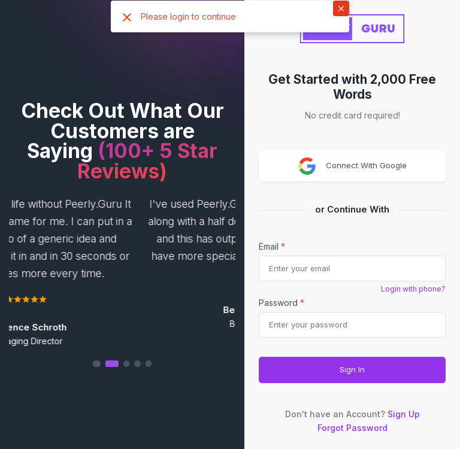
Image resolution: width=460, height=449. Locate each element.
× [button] (341, 8)
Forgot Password (352, 428)
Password (281, 303)
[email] (352, 269)
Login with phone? (413, 288)
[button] (122, 364)
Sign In (352, 369)
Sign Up (404, 414)
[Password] (352, 325)
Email (272, 246)
